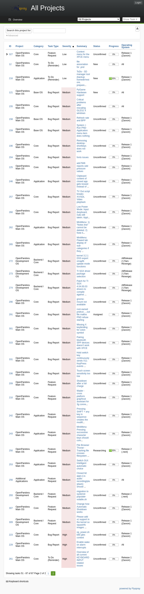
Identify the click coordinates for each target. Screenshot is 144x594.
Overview (17, 19)
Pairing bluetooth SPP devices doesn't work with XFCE (83, 342)
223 (11, 534)
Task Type (53, 46)
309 (11, 522)
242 (11, 415)
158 (11, 119)
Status (96, 46)
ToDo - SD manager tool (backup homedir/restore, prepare (83, 78)
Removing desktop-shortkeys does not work (82, 146)
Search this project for (19, 30)
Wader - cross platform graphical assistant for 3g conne (83, 397)
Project (19, 46)
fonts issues (83, 157)
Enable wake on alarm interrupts (83, 545)
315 (11, 342)
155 (11, 106)
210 (11, 397)
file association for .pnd (82, 64)
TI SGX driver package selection (83, 274)
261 (11, 559)
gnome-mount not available (82, 302)
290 (11, 302)
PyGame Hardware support (82, 92)
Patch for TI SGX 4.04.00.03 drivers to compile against (82, 288)
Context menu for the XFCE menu (83, 54)
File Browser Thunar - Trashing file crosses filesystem (83, 450)
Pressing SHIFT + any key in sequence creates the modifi (83, 416)
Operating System (126, 46)
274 (11, 287)
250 (11, 450)
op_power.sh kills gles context (83, 535)
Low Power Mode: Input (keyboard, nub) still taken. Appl (83, 212)
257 (11, 196)
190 (11, 146)
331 (11, 359)
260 (11, 212)
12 (10, 64)
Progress (114, 46)
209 (11, 383)
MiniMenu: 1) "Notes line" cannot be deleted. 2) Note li (83, 227)
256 (11, 480)
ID (10, 46)
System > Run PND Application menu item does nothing (83, 130)
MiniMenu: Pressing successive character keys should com (83, 434)
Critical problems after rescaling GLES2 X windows (81, 106)
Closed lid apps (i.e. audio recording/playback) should (83, 480)
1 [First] (48, 573)
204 (11, 157)
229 (11, 544)
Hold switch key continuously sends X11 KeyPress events (83, 359)
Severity (68, 46)
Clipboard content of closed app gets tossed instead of (82, 181)
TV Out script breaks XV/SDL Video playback (83, 197)
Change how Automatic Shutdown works (83, 508)
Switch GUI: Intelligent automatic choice (83, 464)
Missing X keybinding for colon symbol (82, 328)
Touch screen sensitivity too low (83, 373)
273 (11, 273)
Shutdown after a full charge (82, 384)
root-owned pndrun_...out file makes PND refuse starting (83, 314)
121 (11, 92)
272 (11, 261)
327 (11, 54)
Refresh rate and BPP (83, 119)
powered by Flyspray (129, 588)
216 (11, 78)
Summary (82, 46)
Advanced (13, 35)
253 (11, 464)
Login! (138, 2)
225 (11, 167)
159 (11, 130)
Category (38, 46)
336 (11, 373)
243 (11, 433)
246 (11, 181)
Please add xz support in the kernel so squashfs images (83, 522)
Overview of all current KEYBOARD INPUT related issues (83, 559)
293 (11, 495)
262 (11, 227)
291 (11, 314)
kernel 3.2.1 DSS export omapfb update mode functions (83, 261)
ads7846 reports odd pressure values (82, 167)
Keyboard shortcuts (17, 581)
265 (11, 244)
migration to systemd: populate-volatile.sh (83, 495)
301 (11, 328)
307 (11, 508)
